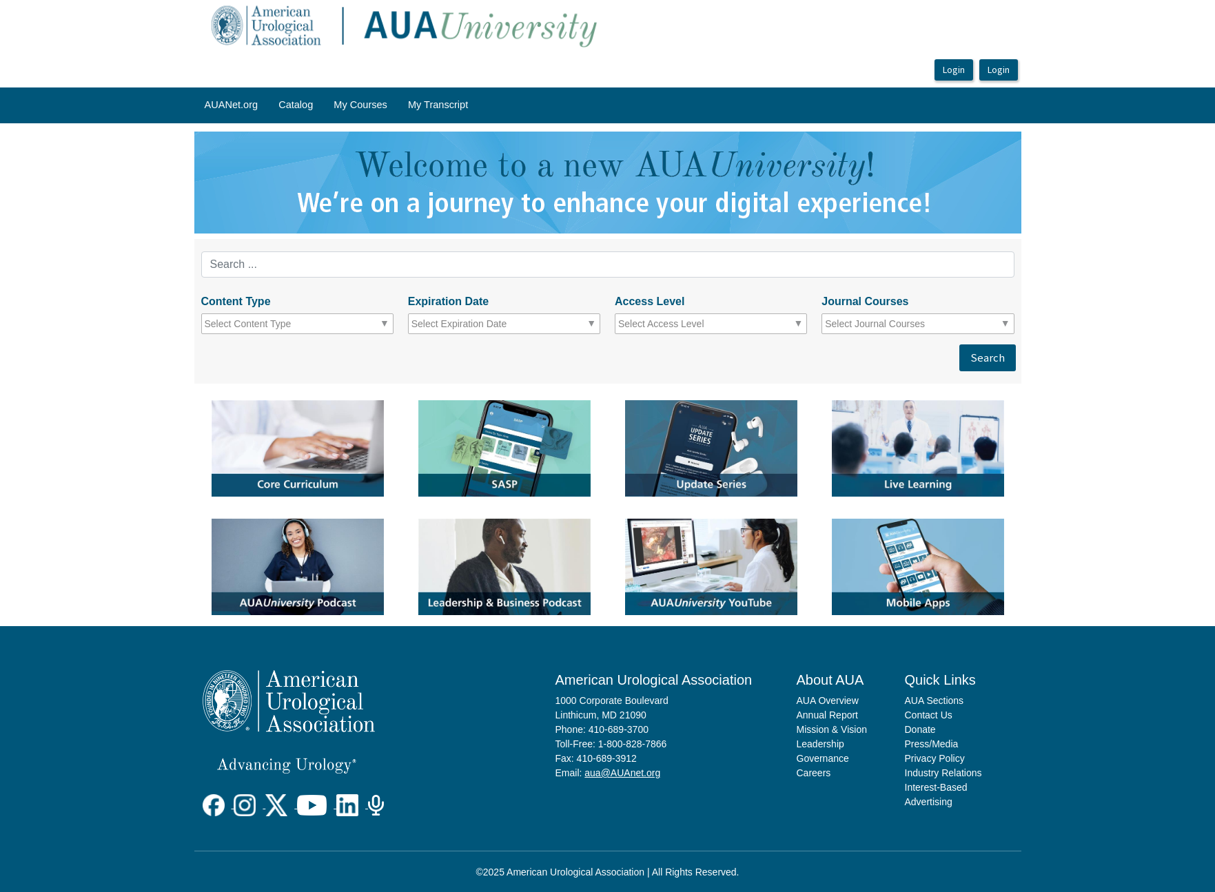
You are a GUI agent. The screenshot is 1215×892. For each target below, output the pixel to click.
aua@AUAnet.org (622, 772)
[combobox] (265, 323)
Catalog (295, 104)
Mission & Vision (832, 729)
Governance (823, 758)
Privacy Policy (935, 758)
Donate (920, 729)
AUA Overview (828, 700)
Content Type (236, 301)
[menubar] (336, 105)
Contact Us (928, 714)
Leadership (820, 743)
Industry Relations (943, 772)
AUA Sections (934, 700)
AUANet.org (231, 104)
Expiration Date (448, 301)
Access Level (649, 301)
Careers (814, 772)
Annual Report (828, 714)
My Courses (360, 104)
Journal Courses (864, 301)
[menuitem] (231, 105)
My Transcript (438, 104)
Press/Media (932, 743)
